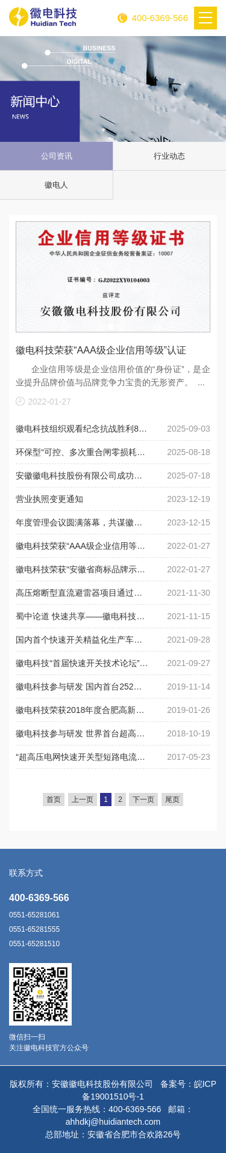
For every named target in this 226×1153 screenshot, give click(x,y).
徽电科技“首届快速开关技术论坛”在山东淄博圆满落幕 (83, 663)
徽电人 (56, 184)
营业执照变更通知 (49, 499)
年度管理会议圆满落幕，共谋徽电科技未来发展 (83, 522)
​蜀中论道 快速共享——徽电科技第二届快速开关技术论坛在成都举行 (83, 616)
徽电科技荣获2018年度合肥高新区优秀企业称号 (83, 710)
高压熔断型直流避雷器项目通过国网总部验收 (83, 593)
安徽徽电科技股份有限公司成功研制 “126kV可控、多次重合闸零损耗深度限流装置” (83, 475)
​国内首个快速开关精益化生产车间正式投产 (83, 639)
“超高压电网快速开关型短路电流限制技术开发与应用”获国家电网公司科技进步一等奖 (83, 757)
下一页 (143, 799)
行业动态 (169, 156)
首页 (53, 799)
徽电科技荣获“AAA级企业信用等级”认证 (101, 350)
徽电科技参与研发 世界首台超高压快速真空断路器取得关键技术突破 (83, 733)
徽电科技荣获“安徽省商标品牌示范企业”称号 (83, 569)
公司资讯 (56, 156)
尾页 (172, 799)
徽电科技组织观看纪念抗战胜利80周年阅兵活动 (83, 428)
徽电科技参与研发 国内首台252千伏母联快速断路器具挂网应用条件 (83, 686)
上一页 (82, 799)
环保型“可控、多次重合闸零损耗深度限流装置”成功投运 (83, 452)
